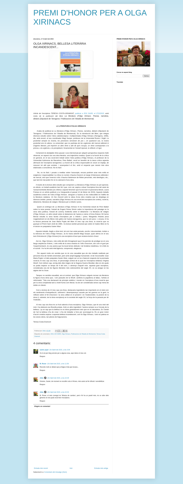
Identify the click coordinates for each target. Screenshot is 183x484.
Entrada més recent (41, 468)
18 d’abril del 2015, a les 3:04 (59, 350)
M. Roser (43, 364)
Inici (71, 468)
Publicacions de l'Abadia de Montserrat (83, 334)
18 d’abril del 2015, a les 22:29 (58, 378)
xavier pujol (44, 350)
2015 (52, 334)
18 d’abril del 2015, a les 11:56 (58, 364)
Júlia (41, 378)
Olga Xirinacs (66, 334)
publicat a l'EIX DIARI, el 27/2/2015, (90, 113)
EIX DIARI (57, 334)
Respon (42, 356)
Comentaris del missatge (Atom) (55, 472)
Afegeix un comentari (42, 406)
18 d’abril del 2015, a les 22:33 (58, 392)
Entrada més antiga (101, 468)
